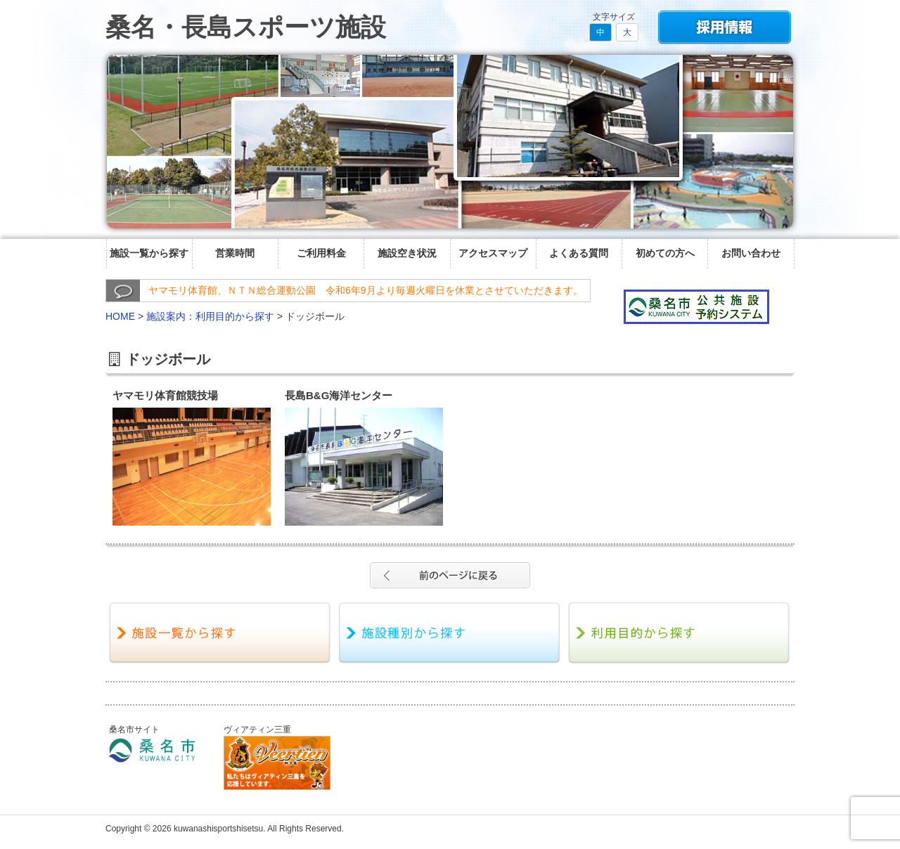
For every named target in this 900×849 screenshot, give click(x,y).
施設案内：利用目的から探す (210, 316)
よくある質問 (578, 253)
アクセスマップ (492, 253)
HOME (120, 316)
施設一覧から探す (149, 253)
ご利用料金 (321, 253)
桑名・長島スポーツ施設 (245, 27)
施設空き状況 (407, 253)
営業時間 (235, 253)
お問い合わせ (750, 253)
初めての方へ (665, 253)
